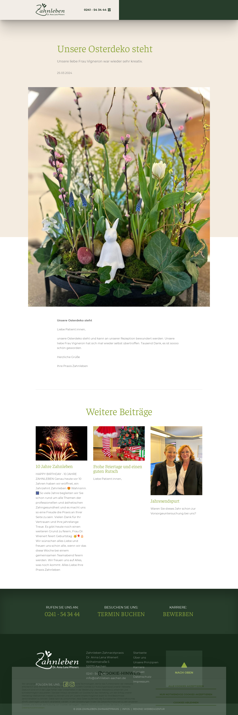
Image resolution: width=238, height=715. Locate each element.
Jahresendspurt (176, 499)
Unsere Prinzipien (146, 662)
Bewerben (178, 613)
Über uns (133, 9)
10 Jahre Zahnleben (61, 499)
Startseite (140, 652)
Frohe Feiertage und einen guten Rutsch (119, 499)
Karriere (176, 9)
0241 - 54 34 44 (62, 613)
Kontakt (196, 9)
